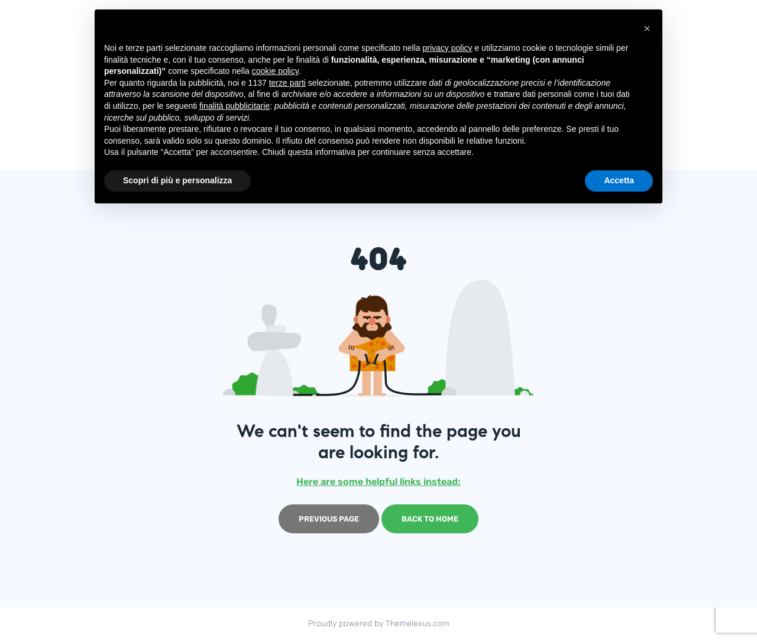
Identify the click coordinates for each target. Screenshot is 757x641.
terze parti (287, 83)
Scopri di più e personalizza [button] (177, 180)
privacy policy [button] (448, 48)
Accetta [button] (619, 180)
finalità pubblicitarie (234, 106)
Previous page (329, 518)
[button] (647, 28)
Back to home (430, 518)
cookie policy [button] (275, 71)
